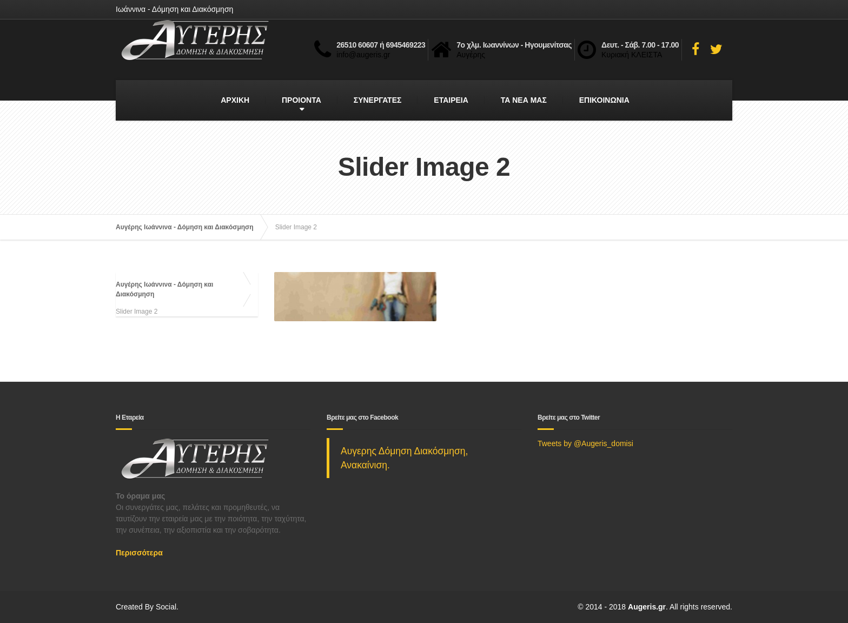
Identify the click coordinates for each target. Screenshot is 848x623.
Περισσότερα (139, 552)
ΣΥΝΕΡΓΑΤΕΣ (378, 100)
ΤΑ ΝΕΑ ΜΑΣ (524, 100)
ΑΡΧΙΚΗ (235, 100)
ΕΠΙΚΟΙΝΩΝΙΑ (604, 100)
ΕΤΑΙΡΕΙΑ (451, 100)
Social (166, 606)
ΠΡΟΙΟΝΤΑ (301, 100)
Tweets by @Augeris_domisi (585, 443)
